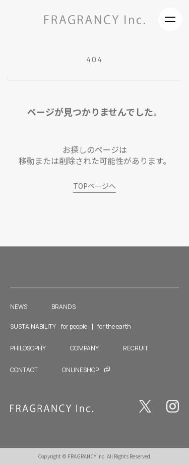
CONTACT (24, 370)
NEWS (18, 306)
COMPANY (84, 348)
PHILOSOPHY (28, 348)
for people (74, 327)
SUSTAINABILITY (33, 327)
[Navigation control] (170, 19)
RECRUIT (135, 348)
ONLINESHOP (80, 370)
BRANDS (63, 306)
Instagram (172, 406)
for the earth (114, 327)
